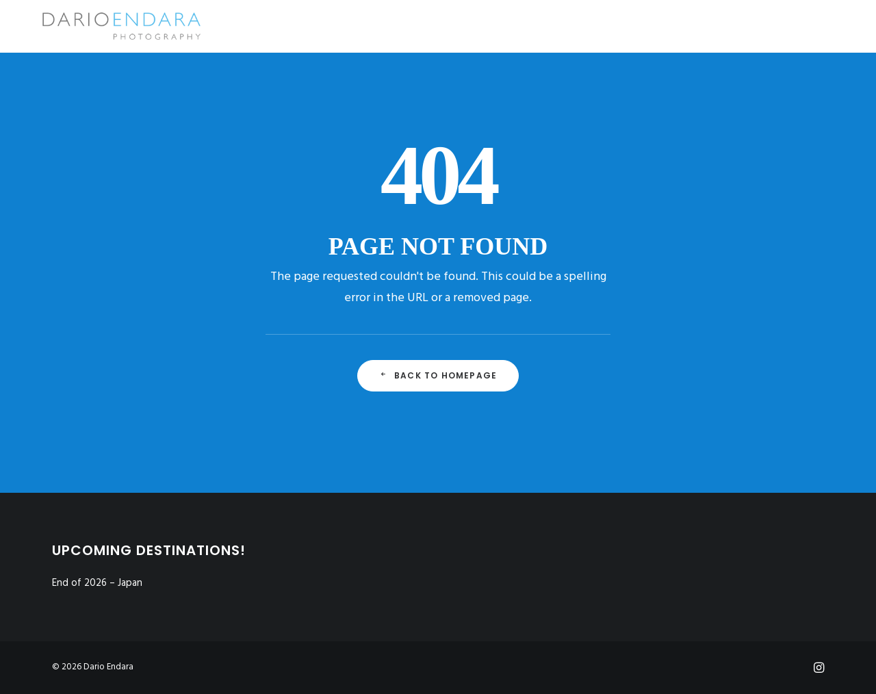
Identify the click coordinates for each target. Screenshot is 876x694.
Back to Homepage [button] (438, 375)
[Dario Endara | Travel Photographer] (104, 26)
